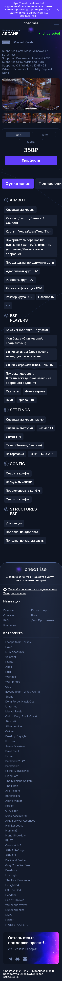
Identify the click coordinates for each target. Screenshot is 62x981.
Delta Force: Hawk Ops (19, 701)
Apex (8, 666)
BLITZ (9, 840)
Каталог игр (39, 610)
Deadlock (11, 870)
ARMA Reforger (15, 850)
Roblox (9, 805)
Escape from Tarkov (18, 642)
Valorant (10, 657)
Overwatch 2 (13, 845)
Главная (8, 610)
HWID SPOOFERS (16, 924)
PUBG (9, 661)
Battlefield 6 (12, 795)
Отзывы (8, 615)
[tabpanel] (31, 372)
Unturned (11, 706)
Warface (10, 676)
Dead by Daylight (16, 736)
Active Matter (13, 800)
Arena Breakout (15, 746)
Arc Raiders (12, 790)
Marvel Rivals (13, 711)
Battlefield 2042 (15, 761)
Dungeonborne (14, 910)
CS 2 (8, 686)
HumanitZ (11, 830)
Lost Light (11, 875)
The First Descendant (18, 880)
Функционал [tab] (17, 183)
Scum (9, 756)
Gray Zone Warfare (17, 865)
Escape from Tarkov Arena (22, 691)
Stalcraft (10, 721)
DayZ (8, 647)
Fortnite (10, 741)
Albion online (13, 726)
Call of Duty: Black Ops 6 (21, 716)
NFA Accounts (14, 652)
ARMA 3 (10, 855)
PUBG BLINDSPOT (17, 771)
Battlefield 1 (12, 766)
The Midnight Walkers (19, 781)
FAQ (6, 620)
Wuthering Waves (16, 905)
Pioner (9, 919)
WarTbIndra (12, 681)
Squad (9, 696)
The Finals (11, 786)
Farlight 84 (12, 885)
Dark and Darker (15, 860)
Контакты (9, 625)
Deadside (11, 895)
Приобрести (31, 160)
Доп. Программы (42, 620)
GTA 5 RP (11, 810)
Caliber (9, 731)
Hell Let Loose (14, 825)
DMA (8, 915)
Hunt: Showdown (16, 835)
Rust (8, 671)
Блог (34, 615)
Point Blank (12, 751)
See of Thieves (14, 900)
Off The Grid (13, 890)
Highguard (11, 776)
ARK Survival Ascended (20, 820)
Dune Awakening (16, 815)
